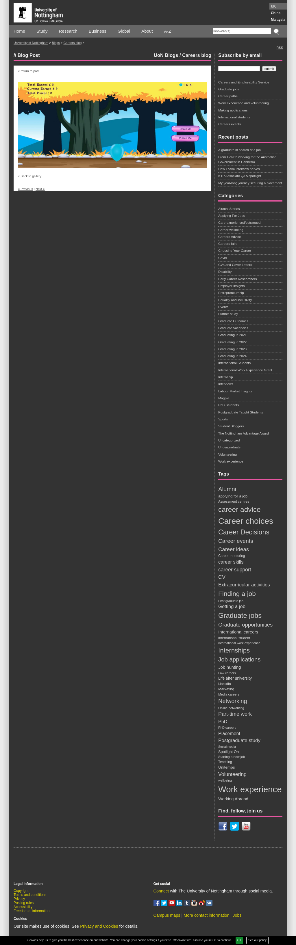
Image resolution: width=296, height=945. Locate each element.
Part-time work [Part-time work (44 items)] (235, 714)
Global (124, 31)
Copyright (21, 891)
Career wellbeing (230, 230)
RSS (279, 47)
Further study (228, 314)
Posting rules (24, 903)
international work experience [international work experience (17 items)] (239, 643)
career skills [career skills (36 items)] (231, 562)
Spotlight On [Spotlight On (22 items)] (228, 752)
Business (97, 31)
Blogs (56, 42)
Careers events (229, 124)
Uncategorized (229, 440)
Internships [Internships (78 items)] (234, 650)
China (275, 13)
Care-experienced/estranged (239, 222)
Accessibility (23, 907)
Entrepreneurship (231, 293)
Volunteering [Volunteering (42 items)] (232, 774)
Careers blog (72, 42)
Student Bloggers (231, 426)
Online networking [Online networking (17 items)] (231, 708)
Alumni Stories (229, 208)
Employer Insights (231, 286)
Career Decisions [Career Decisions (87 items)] (243, 532)
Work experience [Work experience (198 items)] (250, 789)
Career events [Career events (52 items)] (235, 541)
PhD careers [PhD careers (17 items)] (227, 727)
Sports (223, 419)
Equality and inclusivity (235, 300)
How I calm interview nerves (239, 169)
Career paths (228, 96)
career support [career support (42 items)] (234, 570)
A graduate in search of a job (239, 150)
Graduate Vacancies (233, 328)
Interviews (225, 384)
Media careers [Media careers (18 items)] (228, 694)
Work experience (230, 461)
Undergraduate (229, 447)
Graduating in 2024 (232, 356)
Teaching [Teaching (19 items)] (225, 762)
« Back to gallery (29, 176)
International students (234, 117)
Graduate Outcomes (233, 321)
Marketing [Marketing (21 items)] (226, 689)
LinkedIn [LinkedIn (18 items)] (224, 683)
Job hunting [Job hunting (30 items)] (229, 667)
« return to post (28, 71)
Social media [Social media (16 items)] (227, 746)
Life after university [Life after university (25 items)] (235, 678)
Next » (40, 189)
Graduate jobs (228, 89)
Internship (225, 377)
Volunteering (227, 454)
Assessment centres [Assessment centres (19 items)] (233, 501)
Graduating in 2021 (232, 335)
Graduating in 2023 (232, 349)
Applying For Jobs (231, 215)
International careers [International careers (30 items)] (238, 631)
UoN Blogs (166, 55)
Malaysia (278, 20)
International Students (234, 363)
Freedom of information (31, 911)
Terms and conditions (30, 895)
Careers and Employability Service (243, 82)
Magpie (223, 398)
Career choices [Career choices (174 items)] (245, 520)
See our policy (257, 940)
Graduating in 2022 (232, 342)
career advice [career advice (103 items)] (239, 509)
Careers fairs (227, 243)
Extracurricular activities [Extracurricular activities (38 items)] (244, 585)
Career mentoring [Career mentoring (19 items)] (231, 556)
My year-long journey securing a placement (250, 183)
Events (223, 307)
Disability (225, 271)
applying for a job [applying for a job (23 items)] (232, 496)
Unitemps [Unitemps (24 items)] (226, 767)
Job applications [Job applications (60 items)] (239, 659)
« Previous (25, 189)
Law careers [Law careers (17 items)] (227, 673)
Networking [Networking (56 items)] (232, 701)
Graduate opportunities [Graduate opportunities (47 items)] (245, 625)
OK (239, 940)
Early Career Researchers (237, 279)
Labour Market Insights (235, 391)
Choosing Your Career (234, 250)
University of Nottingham (31, 42)
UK (273, 6)
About (147, 31)
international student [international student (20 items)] (234, 638)
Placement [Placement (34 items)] (229, 733)
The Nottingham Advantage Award (243, 433)
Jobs (237, 915)
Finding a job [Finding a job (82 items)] (237, 593)
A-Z (167, 31)
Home (19, 31)
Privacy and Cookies (99, 926)
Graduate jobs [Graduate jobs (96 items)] (240, 615)
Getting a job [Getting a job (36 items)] (231, 606)
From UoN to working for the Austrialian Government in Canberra (247, 159)
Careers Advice (229, 236)
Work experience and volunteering (243, 103)
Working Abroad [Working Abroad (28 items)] (233, 799)
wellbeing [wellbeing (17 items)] (225, 780)
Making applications (232, 110)
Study (41, 31)
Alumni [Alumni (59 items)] (227, 489)
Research (68, 31)
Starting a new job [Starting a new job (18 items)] (231, 756)
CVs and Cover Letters (235, 264)
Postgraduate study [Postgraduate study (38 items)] (239, 740)
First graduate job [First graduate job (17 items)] (230, 601)
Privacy (19, 899)
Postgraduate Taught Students (240, 412)
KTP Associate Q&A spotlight (239, 176)
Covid (222, 258)
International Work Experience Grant (245, 370)
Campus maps (166, 915)
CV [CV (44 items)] (221, 577)
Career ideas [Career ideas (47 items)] (233, 549)
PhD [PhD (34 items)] (222, 721)
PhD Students (228, 405)
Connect (161, 891)
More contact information (206, 915)
